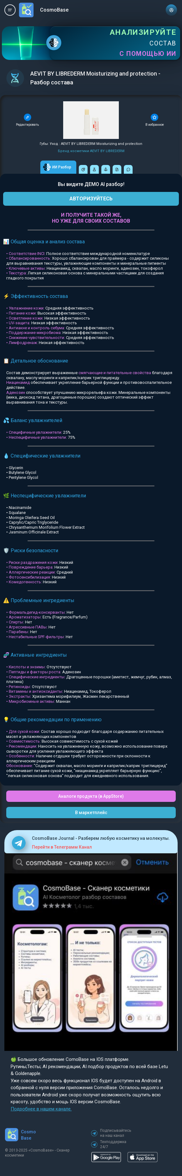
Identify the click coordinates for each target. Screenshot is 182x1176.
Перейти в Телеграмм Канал (62, 847)
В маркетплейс (91, 812)
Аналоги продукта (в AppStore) (91, 796)
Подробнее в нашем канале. (41, 1109)
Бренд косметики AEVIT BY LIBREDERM (91, 151)
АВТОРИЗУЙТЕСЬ (91, 199)
